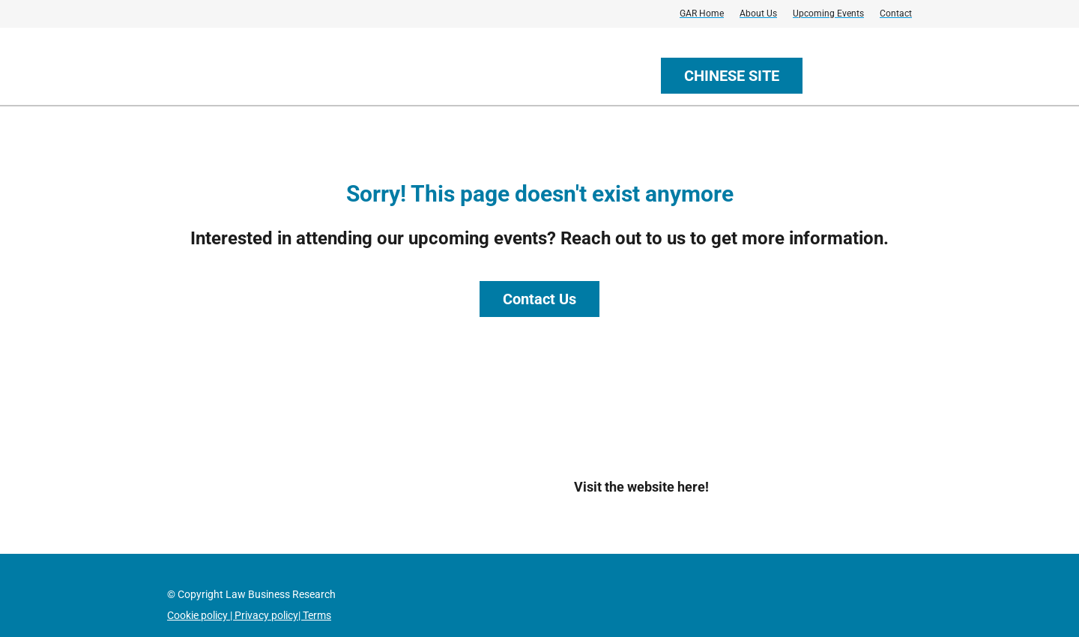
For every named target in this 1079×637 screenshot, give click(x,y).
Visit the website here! (641, 487)
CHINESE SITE (731, 76)
